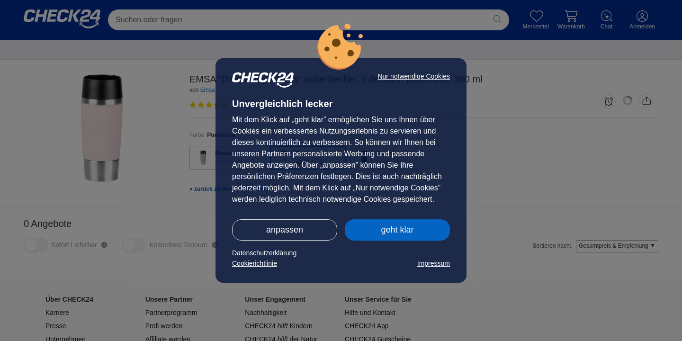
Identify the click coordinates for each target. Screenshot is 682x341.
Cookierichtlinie (254, 263)
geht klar (397, 229)
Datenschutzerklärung (264, 253)
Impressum (433, 263)
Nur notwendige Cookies (413, 76)
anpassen (284, 229)
